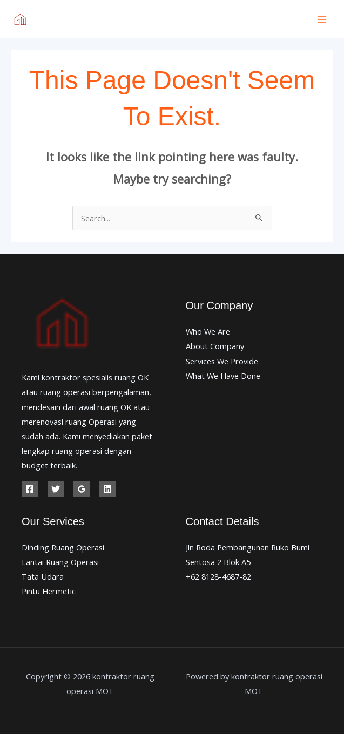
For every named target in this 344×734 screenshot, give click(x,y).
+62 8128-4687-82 (218, 576)
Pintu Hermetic (49, 591)
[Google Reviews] (81, 489)
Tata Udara (43, 576)
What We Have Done (223, 375)
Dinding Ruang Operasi (63, 547)
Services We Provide (222, 361)
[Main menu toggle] (322, 19)
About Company (215, 346)
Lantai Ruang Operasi (60, 561)
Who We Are (208, 331)
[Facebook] (30, 489)
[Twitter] (56, 489)
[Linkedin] (107, 489)
